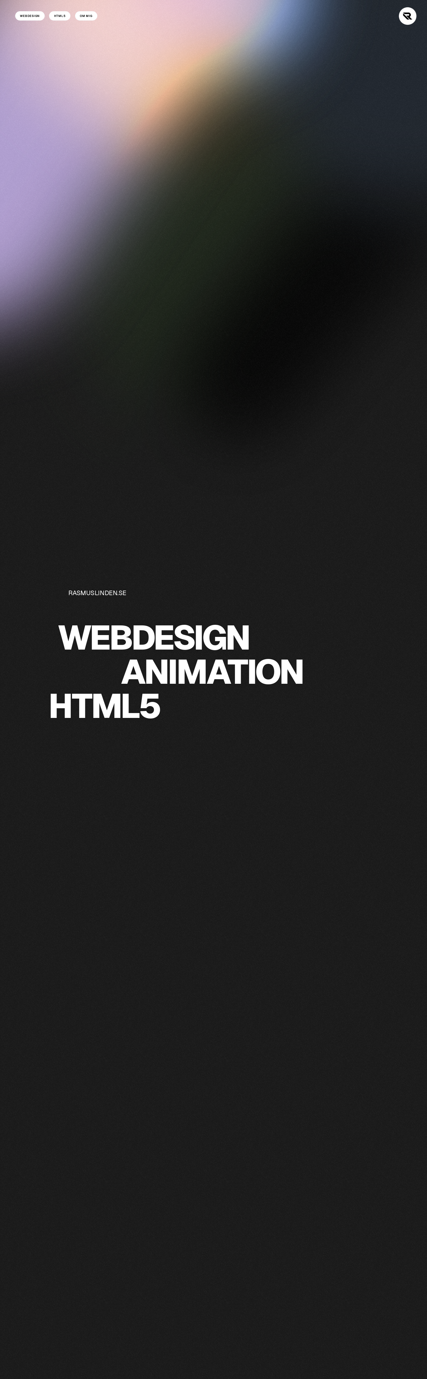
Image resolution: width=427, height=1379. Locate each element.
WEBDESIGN (30, 16)
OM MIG (86, 16)
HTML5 (60, 16)
